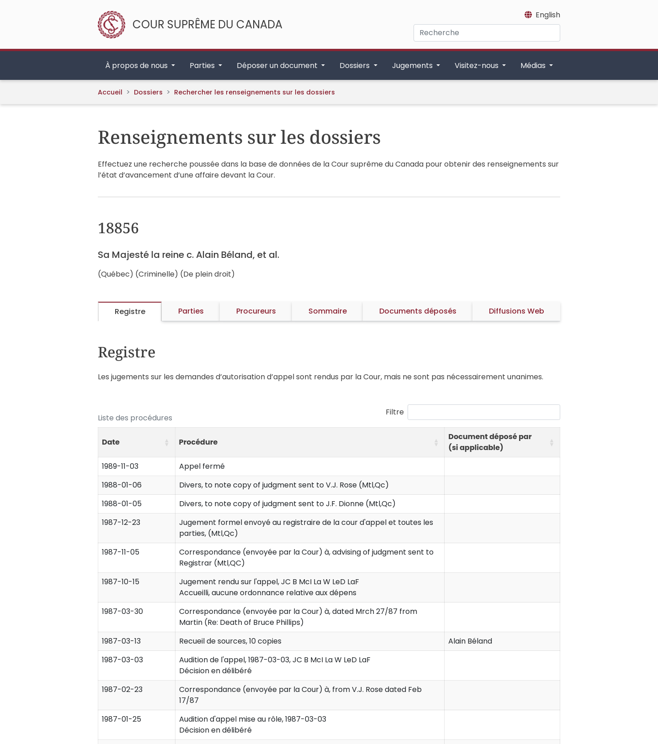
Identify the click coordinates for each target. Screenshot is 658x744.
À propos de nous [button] (137, 65)
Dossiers (148, 92)
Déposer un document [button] (278, 65)
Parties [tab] (191, 311)
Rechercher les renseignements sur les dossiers (254, 92)
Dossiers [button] (355, 65)
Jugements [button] (413, 65)
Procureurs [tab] (256, 311)
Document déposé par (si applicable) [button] (489, 442)
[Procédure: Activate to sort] (310, 442)
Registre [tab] (130, 311)
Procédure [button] (198, 442)
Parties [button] (203, 65)
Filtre (395, 412)
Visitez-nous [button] (477, 65)
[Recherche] (487, 33)
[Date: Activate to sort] (136, 442)
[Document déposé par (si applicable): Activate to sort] (502, 442)
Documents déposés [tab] (417, 311)
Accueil (110, 92)
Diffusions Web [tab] (516, 311)
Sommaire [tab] (327, 311)
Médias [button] (533, 65)
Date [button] (111, 442)
